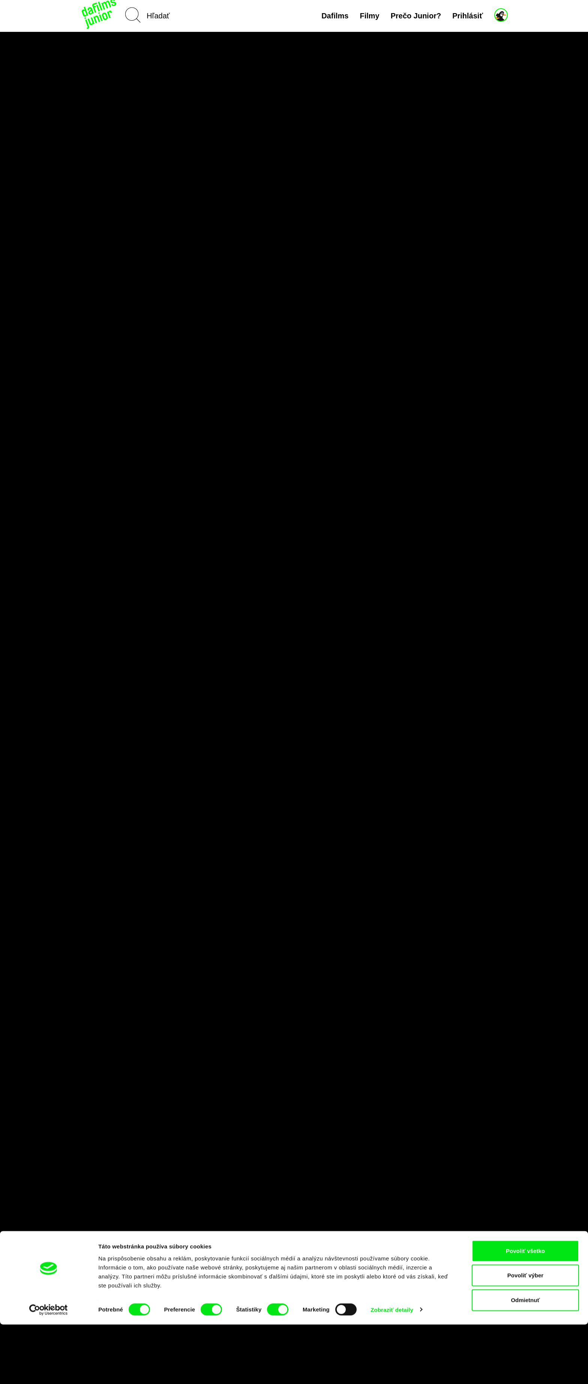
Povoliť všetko (525, 1310)
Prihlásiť (467, 16)
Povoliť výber (525, 1335)
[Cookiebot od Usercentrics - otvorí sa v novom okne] (48, 1369)
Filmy (369, 16)
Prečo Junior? (416, 16)
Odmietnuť (525, 1359)
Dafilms (334, 16)
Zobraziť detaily (391, 1369)
